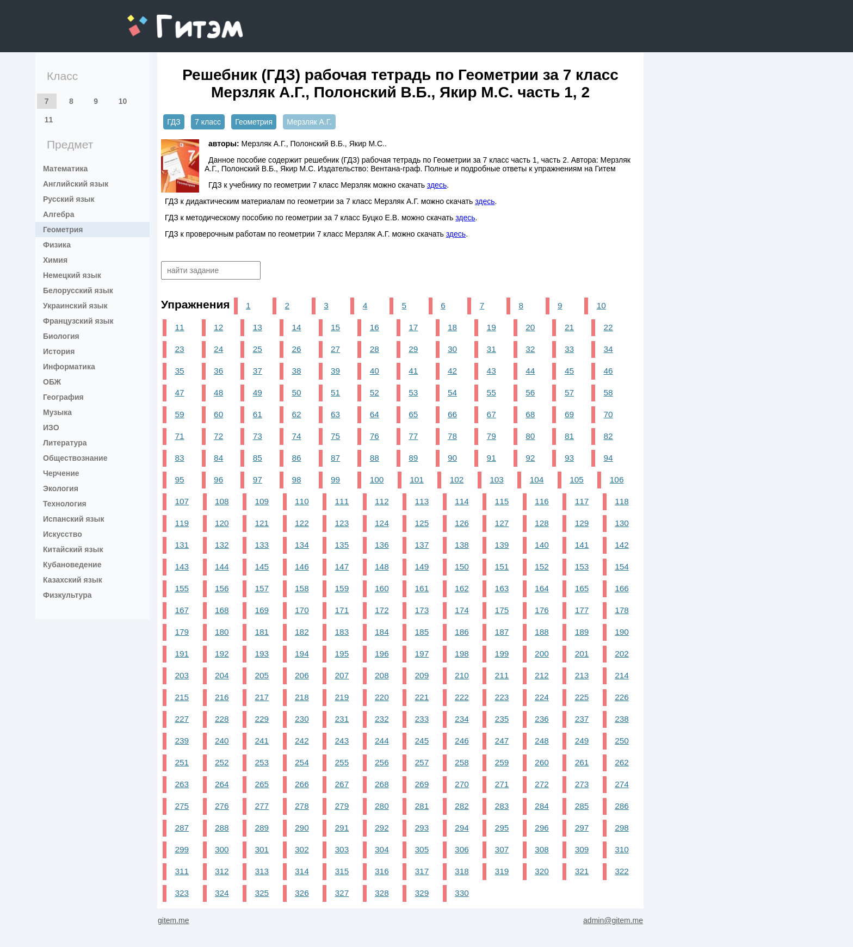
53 (413, 392)
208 (382, 675)
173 (422, 610)
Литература (65, 442)
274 (622, 784)
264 (222, 784)
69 (569, 414)
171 (342, 610)
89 (413, 457)
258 (462, 762)
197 (422, 653)
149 (422, 566)
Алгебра (58, 214)
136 (382, 544)
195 (342, 653)
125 (422, 523)
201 (582, 653)
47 (179, 392)
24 (218, 349)
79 (491, 436)
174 (462, 610)
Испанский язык (73, 519)
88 (374, 457)
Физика (57, 244)
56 (530, 392)
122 (302, 523)
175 (502, 610)
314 (302, 871)
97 (257, 479)
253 (262, 762)
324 (222, 893)
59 (179, 414)
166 (622, 588)
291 (342, 827)
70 (608, 414)
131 (182, 544)
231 (342, 718)
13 (257, 327)
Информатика (69, 366)
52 (374, 392)
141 (582, 544)
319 (502, 871)
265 (262, 784)
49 (257, 392)
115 (502, 501)
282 (462, 805)
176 (542, 610)
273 (582, 784)
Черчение (61, 473)
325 (262, 893)
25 (257, 349)
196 (382, 653)
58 (608, 392)
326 (302, 893)
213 (582, 675)
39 (335, 370)
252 (222, 762)
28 (374, 349)
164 (542, 588)
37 (257, 370)
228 (222, 718)
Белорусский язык (78, 290)
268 (382, 784)
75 (335, 436)
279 (342, 805)
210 (462, 675)
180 (222, 631)
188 (542, 631)
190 (622, 631)
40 (374, 370)
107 (182, 501)
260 (542, 762)
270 (462, 784)
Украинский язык (75, 305)
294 (462, 827)
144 (222, 566)
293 (422, 827)
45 (569, 370)
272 (542, 784)
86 (296, 457)
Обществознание (75, 458)
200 (542, 653)
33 (569, 349)
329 (422, 893)
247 (502, 740)
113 (422, 501)
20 (530, 327)
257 (422, 762)
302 (302, 849)
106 (617, 479)
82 (608, 436)
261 (582, 762)
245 (422, 740)
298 (622, 827)
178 (622, 610)
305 (422, 849)
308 (542, 849)
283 (502, 805)
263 (182, 784)
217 (262, 697)
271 (502, 784)
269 (422, 784)
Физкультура (67, 595)
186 (462, 631)
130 (622, 523)
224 (542, 697)
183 (342, 631)
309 (582, 849)
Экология (60, 488)
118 (622, 501)
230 (302, 718)
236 (542, 718)
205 (262, 675)
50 (296, 392)
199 (502, 653)
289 (262, 827)
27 (335, 349)
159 (342, 588)
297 (582, 827)
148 (382, 566)
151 (502, 566)
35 (179, 370)
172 (382, 610)
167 (182, 610)
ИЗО (51, 427)
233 (422, 718)
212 (542, 675)
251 (182, 762)
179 (182, 631)
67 (491, 414)
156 (222, 588)
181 (262, 631)
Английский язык (75, 184)
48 (218, 392)
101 (417, 479)
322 (622, 871)
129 (582, 523)
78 (452, 436)
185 (422, 631)
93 (569, 457)
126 (462, 523)
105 (577, 479)
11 (49, 119)
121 (262, 523)
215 (182, 697)
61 (257, 414)
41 (413, 370)
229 (262, 718)
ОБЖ (52, 381)
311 (182, 871)
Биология (61, 336)
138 (462, 544)
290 (302, 827)
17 (413, 327)
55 (491, 392)
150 (462, 566)
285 (582, 805)
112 (382, 501)
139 (502, 544)
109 (262, 501)
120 (222, 523)
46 (608, 370)
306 (462, 849)
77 (413, 436)
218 (302, 697)
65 (413, 414)
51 (335, 392)
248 (542, 740)
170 (302, 610)
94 (608, 457)
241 (262, 740)
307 (502, 849)
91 (491, 457)
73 (257, 436)
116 (542, 501)
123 (342, 523)
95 (179, 479)
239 (182, 740)
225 (582, 697)
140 (542, 544)
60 (218, 414)
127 (502, 523)
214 (622, 675)
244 (382, 740)
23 (179, 349)
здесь (437, 185)
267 (342, 784)
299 (182, 849)
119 (182, 523)
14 (296, 327)
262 (622, 762)
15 (335, 327)
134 (302, 544)
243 (342, 740)
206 (302, 675)
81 (569, 436)
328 (382, 893)
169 (262, 610)
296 (542, 827)
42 (452, 370)
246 (462, 740)
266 (302, 784)
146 (302, 566)
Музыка (57, 412)
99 (335, 479)
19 (491, 327)
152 (542, 566)
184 (382, 631)
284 (542, 805)
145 (262, 566)
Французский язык (78, 321)
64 (374, 414)
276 (222, 805)
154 (622, 566)
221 (422, 697)
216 (222, 697)
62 (296, 414)
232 (382, 718)
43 (491, 370)
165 (582, 588)
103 (497, 479)
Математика (65, 168)
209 (422, 675)
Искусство (62, 534)
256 (382, 762)
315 (342, 871)
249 (582, 740)
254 (302, 762)
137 (422, 544)
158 (302, 588)
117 (582, 501)
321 (582, 871)
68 (530, 414)
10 (123, 101)
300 (222, 849)
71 (179, 436)
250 (622, 740)
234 (462, 718)
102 (457, 479)
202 (622, 653)
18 (452, 327)
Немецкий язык (72, 275)
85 (257, 457)
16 (374, 327)
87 (335, 457)
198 (462, 653)
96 (218, 479)
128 (542, 523)
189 (582, 631)
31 (491, 349)
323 (182, 893)
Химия (55, 260)
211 (502, 675)
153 (582, 566)
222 (462, 697)
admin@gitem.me (613, 920)
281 (422, 805)
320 (542, 871)
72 (218, 436)
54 (452, 392)
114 (462, 501)
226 (622, 697)
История (59, 351)
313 (262, 871)
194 (302, 653)
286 (622, 805)
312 (222, 871)
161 (422, 588)
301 (262, 849)
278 (302, 805)
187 (502, 631)
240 (222, 740)
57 (569, 392)
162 (462, 588)
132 (222, 544)
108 (222, 501)
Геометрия (63, 229)
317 (422, 871)
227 (182, 718)
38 (296, 370)
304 (382, 849)
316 (382, 871)
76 (374, 436)
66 (452, 414)
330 (462, 893)
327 (342, 893)
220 (382, 697)
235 (502, 718)
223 (502, 697)
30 (452, 349)
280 (382, 805)
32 (530, 349)
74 (296, 436)
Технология (64, 503)
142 (622, 544)
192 (222, 653)
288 (222, 827)
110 (302, 501)
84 (218, 457)
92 (530, 457)
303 (342, 849)
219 (342, 697)
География (63, 397)
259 (502, 762)
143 (182, 566)
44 (530, 370)
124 (382, 523)
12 (218, 327)
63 (335, 414)
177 (582, 610)
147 (342, 566)
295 (502, 827)
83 (179, 457)
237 (582, 718)
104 (537, 479)
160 (382, 588)
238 (622, 718)
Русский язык (69, 199)
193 (262, 653)
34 (608, 349)
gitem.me (155, 19)
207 (342, 675)
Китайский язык (73, 549)
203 (182, 675)
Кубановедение (72, 564)
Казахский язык (72, 579)
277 (262, 805)
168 (222, 610)
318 (462, 871)
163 (502, 588)
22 (608, 327)
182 (302, 631)
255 (342, 762)
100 (377, 479)
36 (218, 370)
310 (622, 849)
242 (302, 740)
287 (182, 827)
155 (182, 588)
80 (530, 436)
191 (182, 653)
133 (262, 544)
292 (382, 827)
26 (296, 349)
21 (569, 327)
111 (342, 501)
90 (452, 457)
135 (342, 544)
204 (222, 675)
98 (296, 479)
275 (182, 805)
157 (262, 588)
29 (413, 349)
